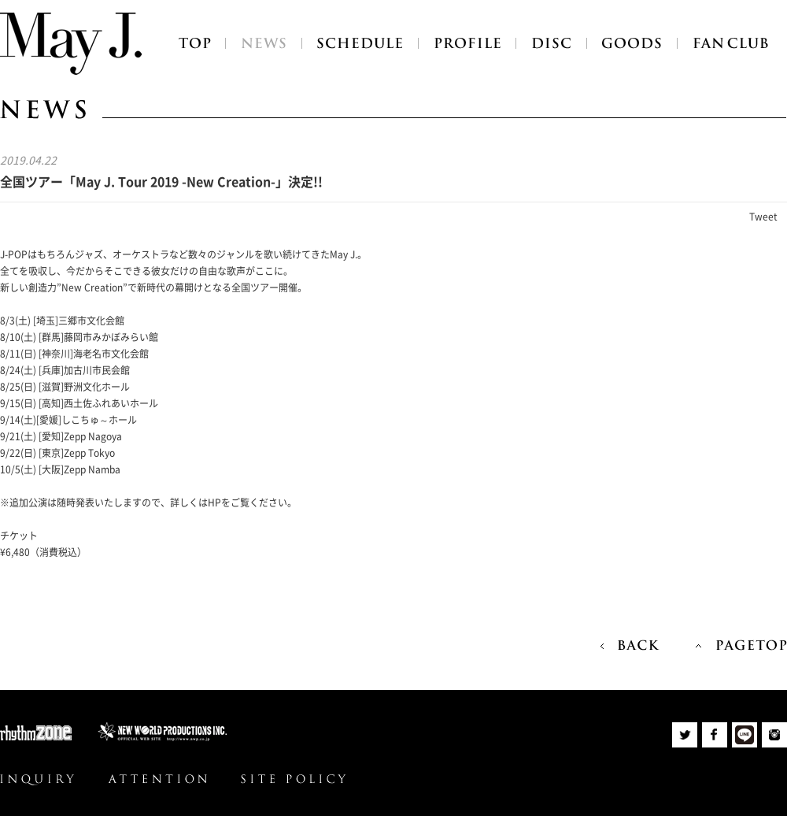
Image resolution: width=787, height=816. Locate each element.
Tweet (763, 217)
